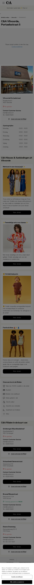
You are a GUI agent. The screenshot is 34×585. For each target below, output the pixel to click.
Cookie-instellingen (17, 577)
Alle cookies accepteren (17, 583)
